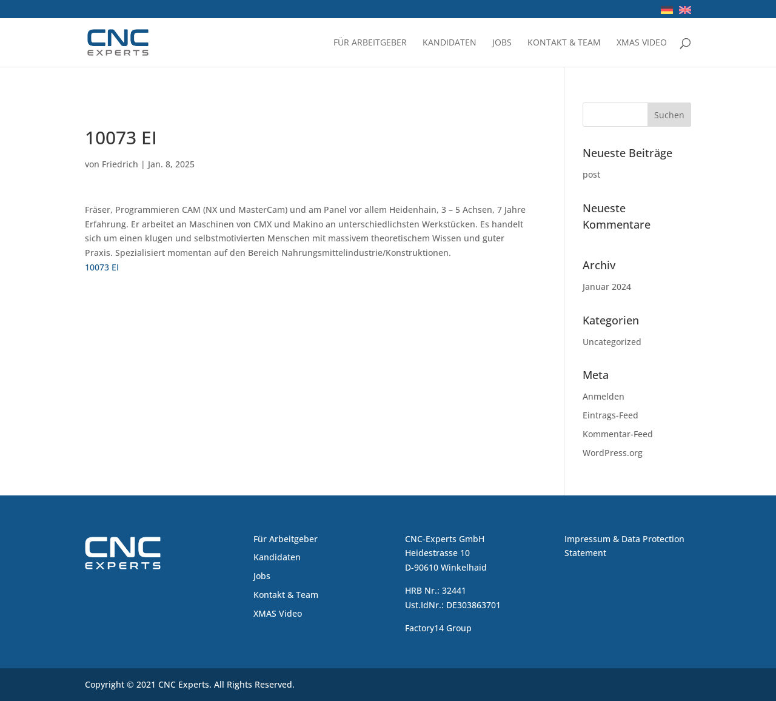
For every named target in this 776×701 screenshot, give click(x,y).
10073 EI (102, 267)
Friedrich (120, 164)
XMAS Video (642, 43)
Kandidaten (450, 43)
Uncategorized (612, 341)
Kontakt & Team (564, 43)
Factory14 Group (438, 628)
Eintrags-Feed (610, 415)
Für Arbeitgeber (370, 43)
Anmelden (603, 396)
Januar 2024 (607, 286)
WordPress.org (613, 452)
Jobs (502, 43)
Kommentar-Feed (618, 434)
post (591, 174)
